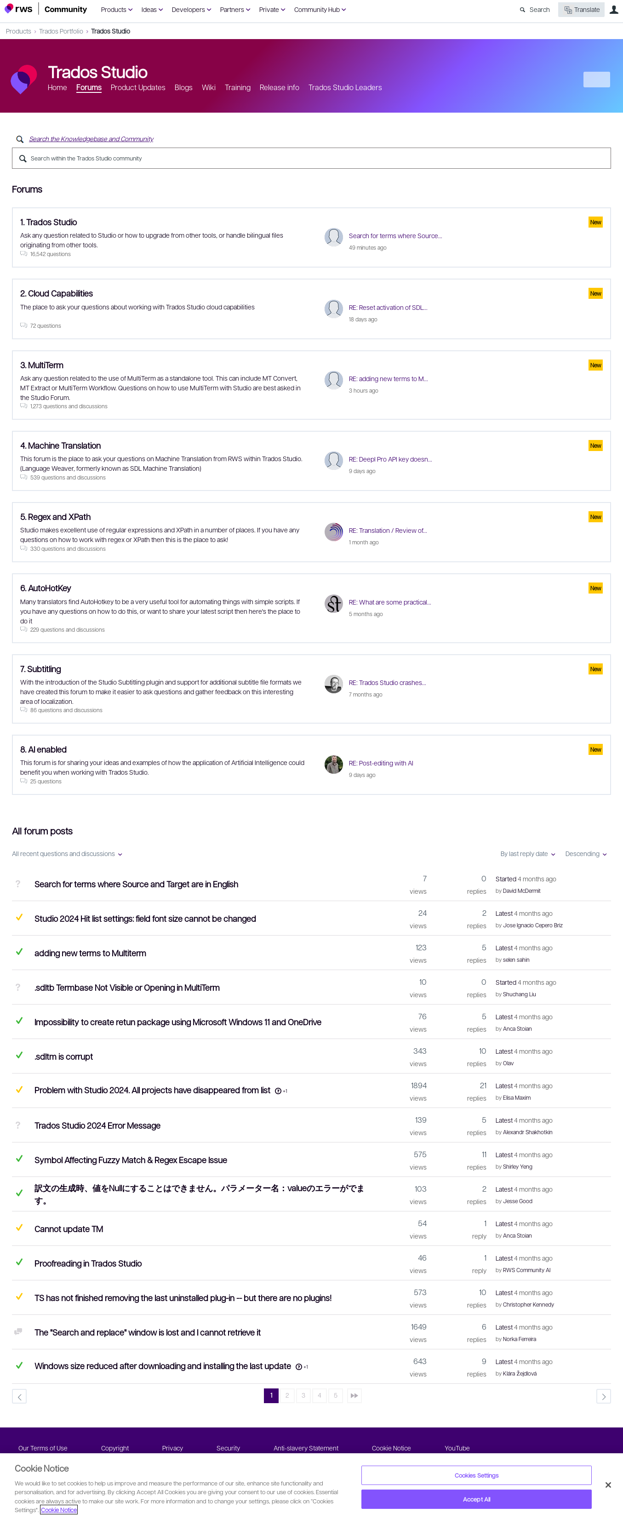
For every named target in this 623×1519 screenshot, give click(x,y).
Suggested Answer (19, 917)
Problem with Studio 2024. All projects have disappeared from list (152, 1090)
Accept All (476, 1499)
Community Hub (317, 9)
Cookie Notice (391, 1448)
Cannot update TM (68, 1228)
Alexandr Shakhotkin (528, 1132)
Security (228, 1448)
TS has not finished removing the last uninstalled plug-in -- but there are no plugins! (183, 1297)
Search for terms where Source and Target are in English (136, 884)
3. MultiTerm (41, 365)
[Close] (608, 1485)
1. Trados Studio (48, 222)
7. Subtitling (40, 668)
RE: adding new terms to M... (388, 378)
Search (540, 9)
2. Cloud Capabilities (56, 293)
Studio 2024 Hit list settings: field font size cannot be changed (145, 918)
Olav (508, 1063)
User (613, 9)
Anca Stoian (517, 1028)
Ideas (149, 9)
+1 (285, 1090)
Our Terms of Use (43, 1448)
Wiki (209, 87)
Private (269, 9)
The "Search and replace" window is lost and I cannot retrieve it (147, 1332)
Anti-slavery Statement (306, 1448)
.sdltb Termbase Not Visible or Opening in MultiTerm (127, 987)
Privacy (172, 1448)
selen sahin (516, 959)
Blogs (184, 87)
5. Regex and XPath (55, 516)
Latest (524, 913)
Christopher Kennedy (528, 1304)
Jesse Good (517, 1201)
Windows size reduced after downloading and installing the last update (162, 1365)
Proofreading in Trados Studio (88, 1263)
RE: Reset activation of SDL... (388, 307)
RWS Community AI (526, 1269)
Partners (232, 9)
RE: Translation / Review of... (388, 530)
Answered (19, 951)
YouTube (457, 1448)
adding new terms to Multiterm (90, 953)
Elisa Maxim (517, 1097)
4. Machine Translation (60, 445)
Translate (581, 10)
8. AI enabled (43, 749)
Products (113, 9)
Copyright (115, 1448)
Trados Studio (110, 31)
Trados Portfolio (61, 31)
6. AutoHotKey (45, 587)
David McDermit (522, 890)
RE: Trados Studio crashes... (387, 682)
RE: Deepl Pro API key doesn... (390, 459)
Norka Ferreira (519, 1338)
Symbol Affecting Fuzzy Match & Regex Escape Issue (130, 1159)
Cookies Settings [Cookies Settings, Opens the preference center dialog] (477, 1475)
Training (238, 87)
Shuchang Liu (519, 994)
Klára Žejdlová (519, 1373)
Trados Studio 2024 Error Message (97, 1125)
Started (526, 878)
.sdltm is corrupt (63, 1056)
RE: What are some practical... (390, 602)
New (597, 79)
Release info (279, 87)
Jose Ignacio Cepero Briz (533, 925)
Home (57, 87)
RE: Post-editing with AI (381, 763)
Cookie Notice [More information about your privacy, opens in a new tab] (59, 1509)
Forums (89, 87)
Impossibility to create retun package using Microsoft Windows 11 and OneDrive (177, 1021)
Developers (188, 9)
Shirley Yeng (517, 1166)
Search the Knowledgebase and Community (91, 138)
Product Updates (138, 87)
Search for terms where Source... (395, 235)
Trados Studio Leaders (345, 87)
